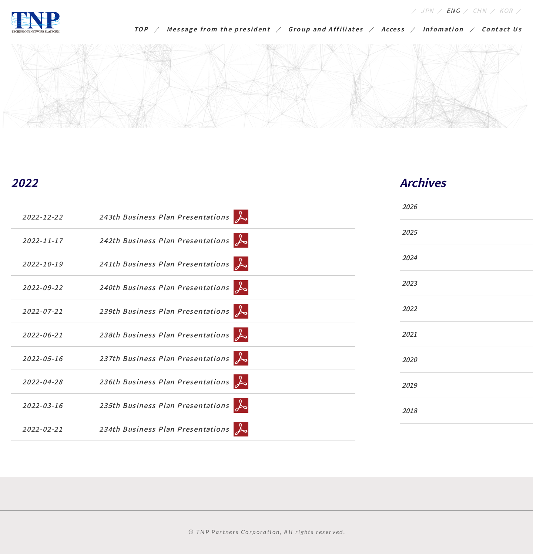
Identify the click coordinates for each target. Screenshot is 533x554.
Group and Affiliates (325, 29)
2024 (409, 257)
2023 (409, 283)
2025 (409, 232)
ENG (453, 10)
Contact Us (502, 29)
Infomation (443, 29)
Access (393, 29)
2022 (409, 308)
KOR (506, 10)
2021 (409, 334)
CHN (480, 10)
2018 (409, 410)
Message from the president (218, 29)
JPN (427, 10)
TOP (141, 29)
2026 (409, 206)
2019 (409, 385)
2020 (409, 359)
